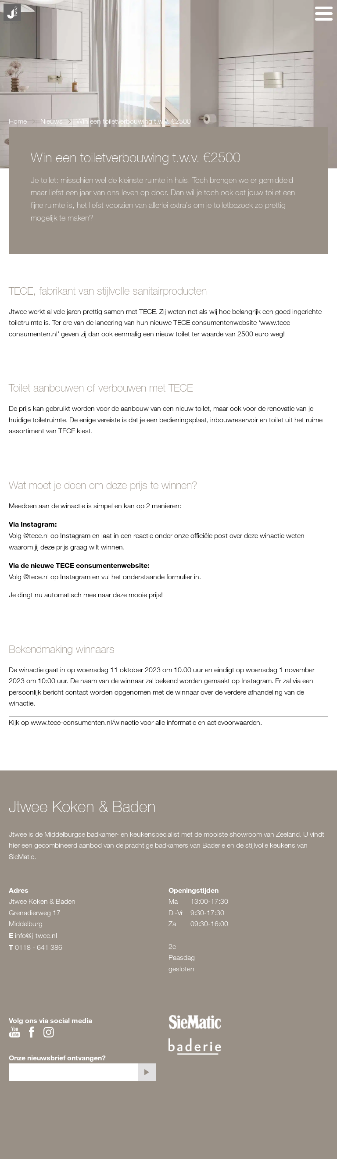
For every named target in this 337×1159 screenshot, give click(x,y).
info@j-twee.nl (36, 935)
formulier (179, 577)
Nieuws (51, 121)
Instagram (75, 535)
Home (18, 121)
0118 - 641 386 (38, 947)
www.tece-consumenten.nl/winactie (85, 722)
